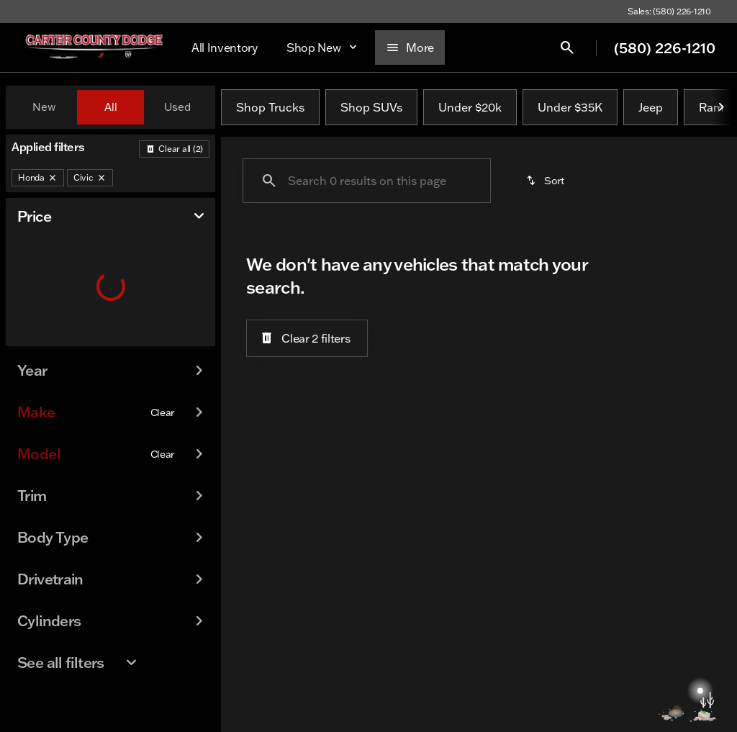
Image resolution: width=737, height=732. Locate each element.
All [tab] (110, 107)
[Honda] (38, 177)
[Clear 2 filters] (307, 338)
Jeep (650, 107)
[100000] (165, 343)
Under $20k (470, 107)
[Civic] (90, 177)
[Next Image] (721, 107)
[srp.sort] (546, 180)
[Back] (174, 149)
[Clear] (163, 441)
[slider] (32, 269)
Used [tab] (177, 107)
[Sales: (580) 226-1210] (669, 11)
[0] (46, 343)
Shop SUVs (371, 107)
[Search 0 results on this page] (366, 181)
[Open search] (588, 47)
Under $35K (570, 107)
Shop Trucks (270, 107)
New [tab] (43, 107)
